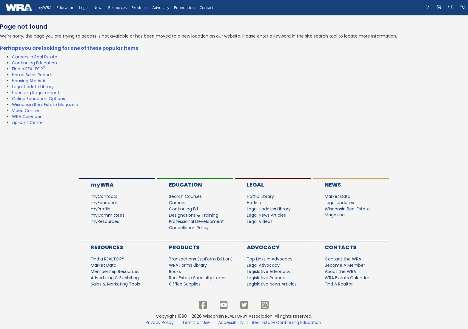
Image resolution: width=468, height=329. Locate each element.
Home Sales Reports (32, 75)
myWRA (102, 184)
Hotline (254, 203)
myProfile (100, 209)
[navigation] (234, 7)
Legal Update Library (33, 87)
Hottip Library (260, 196)
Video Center (25, 111)
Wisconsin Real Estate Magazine (45, 105)
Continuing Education (34, 63)
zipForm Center (28, 122)
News (333, 184)
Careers (177, 203)
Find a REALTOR (28, 69)
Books (175, 271)
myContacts (104, 196)
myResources (105, 221)
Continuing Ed (183, 209)
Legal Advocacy (263, 265)
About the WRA (340, 271)
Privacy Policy (160, 322)
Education (185, 184)
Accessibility (231, 322)
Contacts (340, 247)
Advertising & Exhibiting (115, 278)
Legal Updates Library (269, 209)
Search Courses (185, 196)
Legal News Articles (266, 215)
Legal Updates (339, 203)
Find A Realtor (339, 284)
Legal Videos (260, 221)
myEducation (104, 203)
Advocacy (263, 247)
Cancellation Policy (189, 228)
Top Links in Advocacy (269, 259)
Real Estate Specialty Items (197, 278)
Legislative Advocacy (268, 271)
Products (184, 247)
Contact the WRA (343, 259)
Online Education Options (38, 99)
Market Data (337, 196)
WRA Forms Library (188, 265)
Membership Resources (115, 271)
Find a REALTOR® (107, 259)
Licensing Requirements (36, 93)
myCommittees (107, 215)
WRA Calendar (26, 117)
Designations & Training (193, 215)
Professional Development (196, 221)
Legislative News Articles (272, 284)
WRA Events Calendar (347, 278)
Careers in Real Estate (34, 57)
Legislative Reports (266, 278)
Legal (255, 184)
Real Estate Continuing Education (287, 322)
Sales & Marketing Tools (115, 284)
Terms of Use (196, 322)
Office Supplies (185, 284)
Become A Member (345, 265)
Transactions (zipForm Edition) (201, 259)
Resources (107, 247)
